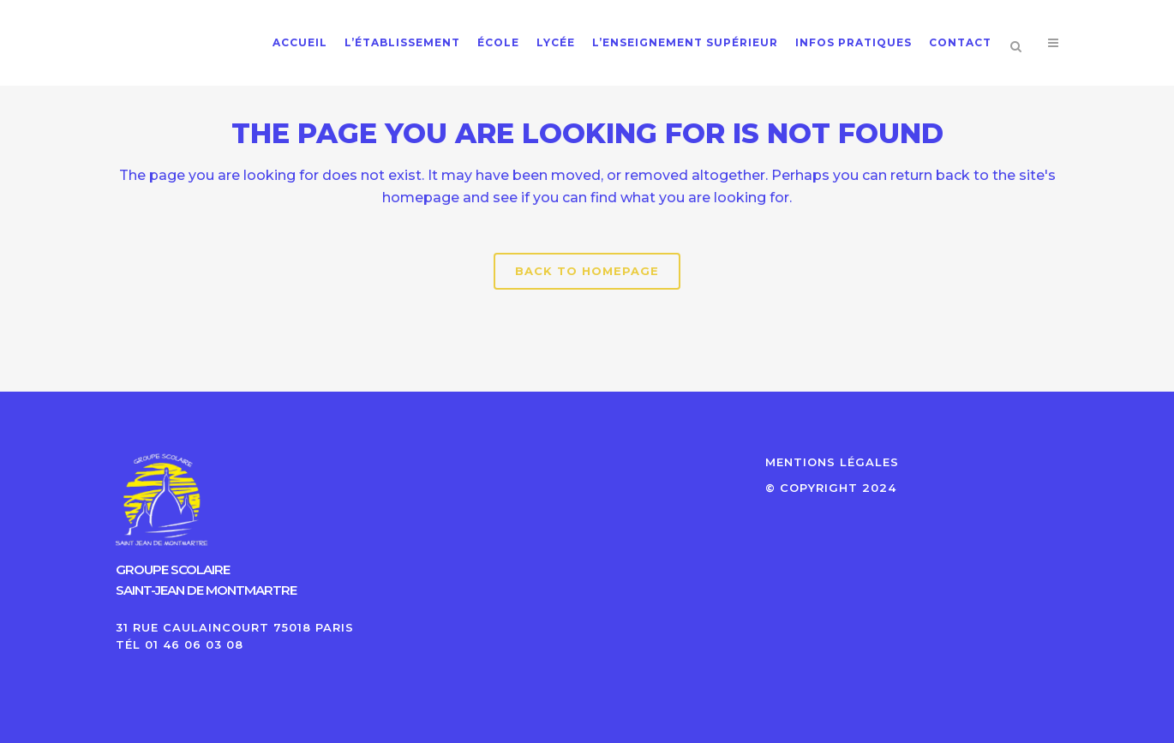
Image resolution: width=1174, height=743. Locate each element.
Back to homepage (587, 271)
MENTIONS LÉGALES (832, 462)
